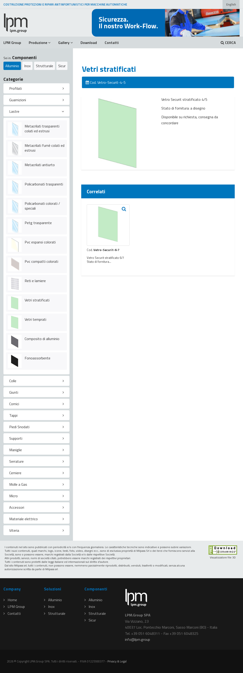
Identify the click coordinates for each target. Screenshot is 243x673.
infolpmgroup (137, 639)
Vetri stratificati (37, 300)
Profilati (15, 88)
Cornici (14, 404)
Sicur (62, 66)
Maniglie (15, 450)
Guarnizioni (17, 100)
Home (10, 600)
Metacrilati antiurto (40, 165)
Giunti (13, 392)
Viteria (14, 530)
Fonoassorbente (37, 358)
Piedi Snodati (19, 427)
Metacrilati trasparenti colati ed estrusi (42, 128)
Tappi (13, 415)
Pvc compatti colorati (41, 261)
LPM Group (12, 42)
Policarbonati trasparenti (44, 184)
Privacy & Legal (117, 661)
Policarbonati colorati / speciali (42, 206)
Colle (12, 381)
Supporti (15, 438)
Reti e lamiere (35, 280)
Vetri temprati (35, 319)
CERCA (228, 42)
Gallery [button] (65, 42)
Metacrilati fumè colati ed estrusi (44, 148)
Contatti (112, 42)
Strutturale (44, 66)
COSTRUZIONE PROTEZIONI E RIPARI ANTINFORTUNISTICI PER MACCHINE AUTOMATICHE (65, 4)
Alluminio (12, 66)
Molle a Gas (18, 484)
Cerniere (15, 473)
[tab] (36, 88)
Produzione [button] (39, 42)
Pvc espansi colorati (40, 242)
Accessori (16, 507)
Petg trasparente (38, 222)
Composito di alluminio (42, 338)
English (231, 4)
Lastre (14, 111)
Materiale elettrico (23, 519)
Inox (27, 66)
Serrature (16, 461)
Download (89, 42)
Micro (13, 496)
